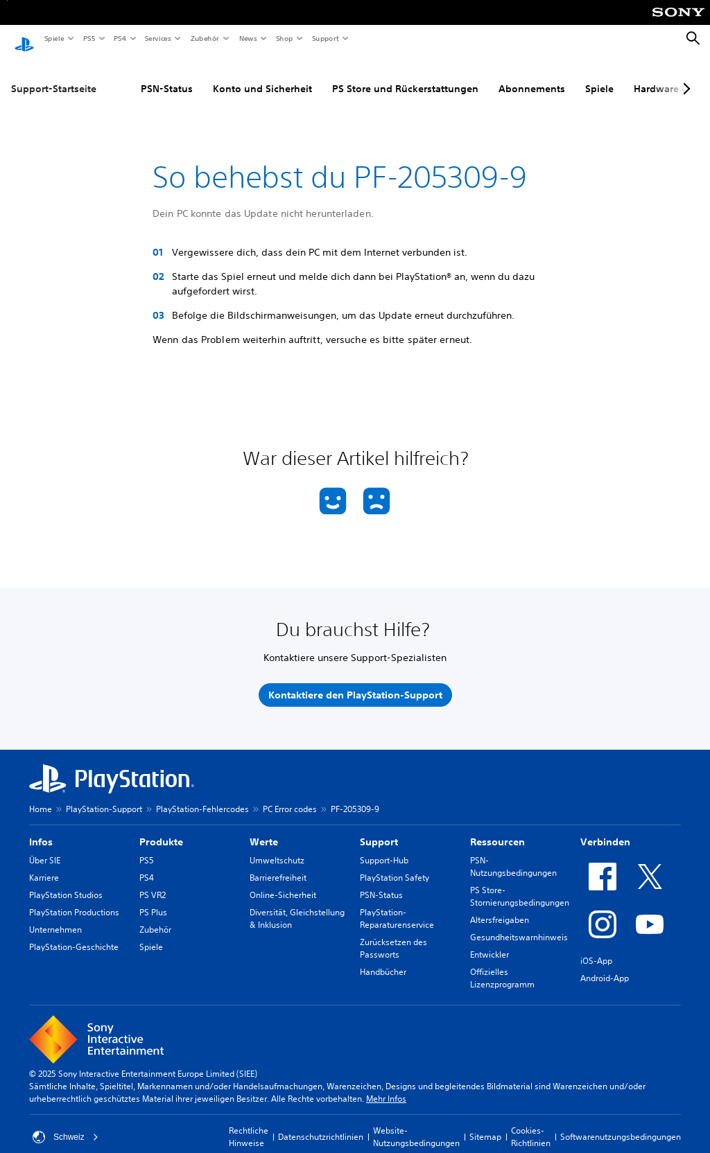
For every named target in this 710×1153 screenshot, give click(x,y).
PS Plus (153, 899)
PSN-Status (167, 75)
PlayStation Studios (66, 882)
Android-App (604, 965)
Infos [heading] (41, 828)
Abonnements (532, 75)
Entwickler (489, 941)
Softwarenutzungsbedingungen (620, 1123)
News (248, 38)
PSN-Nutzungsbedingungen (513, 853)
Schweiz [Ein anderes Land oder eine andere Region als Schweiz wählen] (65, 1124)
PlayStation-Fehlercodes (202, 796)
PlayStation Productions (74, 899)
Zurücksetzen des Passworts (393, 935)
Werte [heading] (264, 828)
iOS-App (596, 947)
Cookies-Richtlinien (531, 1123)
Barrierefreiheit (278, 864)
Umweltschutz (277, 847)
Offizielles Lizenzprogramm (502, 965)
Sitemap (485, 1123)
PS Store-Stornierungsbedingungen (519, 883)
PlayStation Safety (394, 864)
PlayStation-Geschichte (74, 934)
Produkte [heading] (161, 828)
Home (40, 796)
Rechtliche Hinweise (248, 1123)
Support (324, 38)
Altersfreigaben (499, 907)
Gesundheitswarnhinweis (519, 924)
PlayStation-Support (104, 796)
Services (157, 38)
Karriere (44, 864)
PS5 (88, 38)
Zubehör (204, 38)
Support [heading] (379, 828)
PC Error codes (290, 796)
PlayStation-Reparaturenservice (397, 905)
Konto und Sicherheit (262, 75)
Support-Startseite (53, 75)
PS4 (119, 38)
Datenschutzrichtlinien (320, 1123)
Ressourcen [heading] (497, 828)
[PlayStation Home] (24, 39)
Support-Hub (384, 847)
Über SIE (44, 847)
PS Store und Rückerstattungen (405, 75)
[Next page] (684, 75)
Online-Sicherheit (283, 882)
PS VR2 (152, 882)
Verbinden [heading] (605, 828)
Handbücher (383, 959)
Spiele (54, 38)
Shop (284, 38)
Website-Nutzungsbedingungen (416, 1123)
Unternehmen (55, 916)
